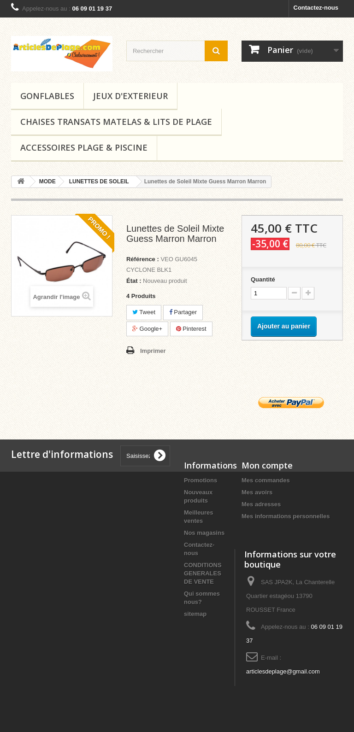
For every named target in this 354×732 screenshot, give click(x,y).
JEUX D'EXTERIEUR (130, 95)
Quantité (263, 279)
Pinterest (191, 328)
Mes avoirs (257, 492)
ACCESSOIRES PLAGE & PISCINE (84, 147)
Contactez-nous (316, 7)
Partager (183, 312)
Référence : (142, 259)
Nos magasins (204, 532)
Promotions (200, 480)
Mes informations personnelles (286, 516)
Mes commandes (266, 480)
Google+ (147, 328)
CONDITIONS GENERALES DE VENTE (203, 573)
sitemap (195, 613)
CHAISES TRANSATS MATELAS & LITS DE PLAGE (116, 121)
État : (134, 280)
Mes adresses (261, 504)
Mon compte (267, 465)
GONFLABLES (47, 95)
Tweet (143, 312)
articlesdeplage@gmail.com (283, 671)
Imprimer (153, 350)
